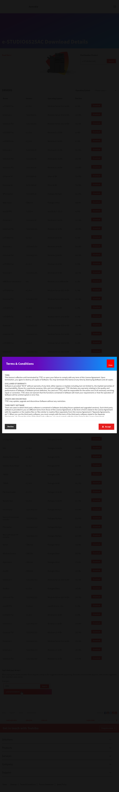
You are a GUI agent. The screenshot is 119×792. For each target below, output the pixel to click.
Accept (106, 427)
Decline (10, 426)
